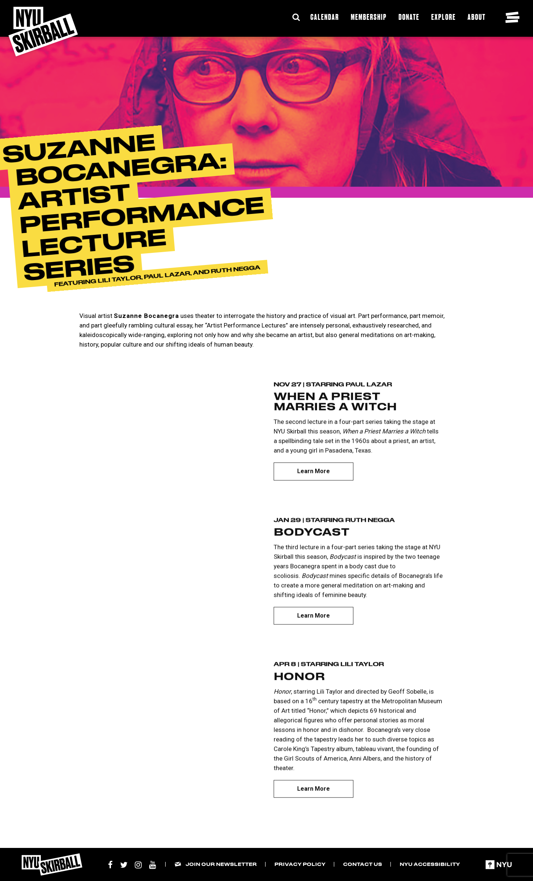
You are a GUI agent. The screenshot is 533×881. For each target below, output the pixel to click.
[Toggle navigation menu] (512, 17)
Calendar (324, 16)
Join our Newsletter (221, 864)
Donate (409, 16)
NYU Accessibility (430, 864)
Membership (369, 16)
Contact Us (362, 864)
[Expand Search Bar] (296, 17)
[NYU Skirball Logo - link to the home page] (43, 31)
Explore (443, 16)
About (477, 16)
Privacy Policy (299, 864)
